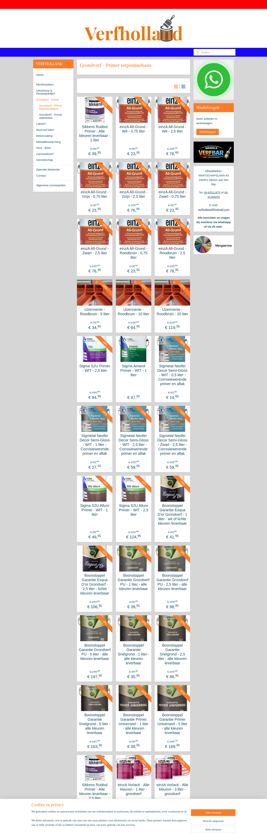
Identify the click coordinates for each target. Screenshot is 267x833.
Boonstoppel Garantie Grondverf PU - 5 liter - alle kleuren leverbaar (95, 652)
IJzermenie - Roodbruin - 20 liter (172, 311)
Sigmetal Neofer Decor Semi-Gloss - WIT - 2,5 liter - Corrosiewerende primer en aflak (133, 445)
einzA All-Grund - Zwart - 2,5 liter (94, 250)
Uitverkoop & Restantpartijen (45, 92)
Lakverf (40, 123)
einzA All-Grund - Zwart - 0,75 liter (172, 194)
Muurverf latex (45, 129)
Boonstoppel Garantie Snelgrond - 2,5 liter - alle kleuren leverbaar (172, 654)
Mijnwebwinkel (168, 826)
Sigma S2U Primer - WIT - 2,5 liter (94, 368)
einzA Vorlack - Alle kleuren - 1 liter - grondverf (133, 789)
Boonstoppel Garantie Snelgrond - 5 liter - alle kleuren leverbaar (94, 724)
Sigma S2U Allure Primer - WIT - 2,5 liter (133, 510)
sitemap (121, 826)
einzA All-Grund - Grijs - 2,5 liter (133, 194)
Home (40, 74)
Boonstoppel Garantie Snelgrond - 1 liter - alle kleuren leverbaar (133, 654)
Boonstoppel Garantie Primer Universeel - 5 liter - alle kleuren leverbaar (172, 724)
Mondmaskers (45, 84)
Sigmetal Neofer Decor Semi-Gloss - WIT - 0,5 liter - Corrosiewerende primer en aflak (172, 375)
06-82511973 (212, 192)
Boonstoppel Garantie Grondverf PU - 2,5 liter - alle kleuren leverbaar (172, 582)
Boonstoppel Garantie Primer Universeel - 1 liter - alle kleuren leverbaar (133, 724)
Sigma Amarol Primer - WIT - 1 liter (133, 370)
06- (226, 192)
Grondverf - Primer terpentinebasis (50, 107)
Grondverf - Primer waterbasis (50, 116)
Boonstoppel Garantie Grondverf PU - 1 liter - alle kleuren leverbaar (133, 582)
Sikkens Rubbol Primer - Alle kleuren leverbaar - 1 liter (94, 133)
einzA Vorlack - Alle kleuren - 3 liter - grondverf (172, 789)
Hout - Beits (43, 147)
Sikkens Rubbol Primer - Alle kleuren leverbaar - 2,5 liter (94, 791)
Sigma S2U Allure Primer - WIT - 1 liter (94, 510)
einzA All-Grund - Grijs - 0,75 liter (94, 194)
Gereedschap (44, 159)
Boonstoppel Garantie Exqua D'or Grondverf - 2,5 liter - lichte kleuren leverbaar (94, 584)
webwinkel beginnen (140, 826)
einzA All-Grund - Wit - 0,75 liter (133, 129)
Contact (41, 175)
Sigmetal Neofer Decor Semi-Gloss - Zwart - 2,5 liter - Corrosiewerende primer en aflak (172, 445)
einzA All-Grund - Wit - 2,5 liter (172, 129)
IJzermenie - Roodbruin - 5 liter (94, 311)
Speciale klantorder (48, 169)
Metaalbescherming (48, 141)
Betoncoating (44, 135)
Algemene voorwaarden (50, 185)
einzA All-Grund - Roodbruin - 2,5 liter (172, 252)
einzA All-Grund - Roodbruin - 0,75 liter (133, 252)
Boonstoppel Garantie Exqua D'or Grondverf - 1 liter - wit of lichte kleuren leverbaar (172, 514)
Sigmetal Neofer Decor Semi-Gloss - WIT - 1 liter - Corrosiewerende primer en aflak (95, 445)
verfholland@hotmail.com (213, 209)
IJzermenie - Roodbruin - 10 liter (133, 311)
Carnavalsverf (44, 153)
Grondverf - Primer (47, 99)
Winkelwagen (207, 131)
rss (127, 826)
